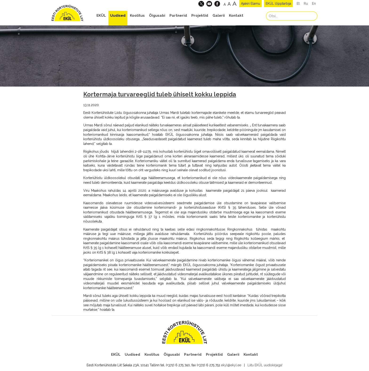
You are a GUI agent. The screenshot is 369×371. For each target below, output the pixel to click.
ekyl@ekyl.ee (231, 365)
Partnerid (178, 15)
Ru (306, 3)
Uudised (118, 15)
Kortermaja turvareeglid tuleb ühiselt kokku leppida (159, 94)
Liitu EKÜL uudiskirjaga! (265, 365)
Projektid (199, 15)
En (314, 3)
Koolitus (137, 15)
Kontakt (236, 15)
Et (298, 3)
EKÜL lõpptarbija (278, 3)
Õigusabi (157, 15)
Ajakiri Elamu (250, 3)
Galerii (219, 15)
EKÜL (101, 15)
